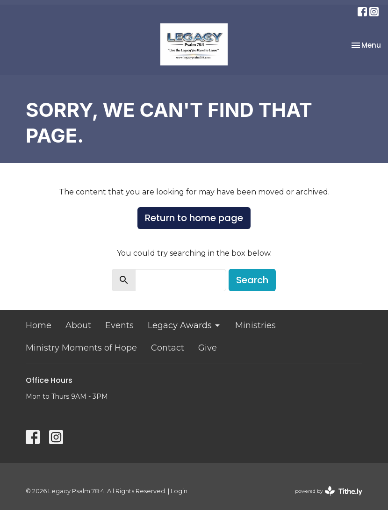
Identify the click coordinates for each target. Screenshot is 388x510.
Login (179, 491)
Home (38, 325)
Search (252, 280)
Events (119, 325)
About (78, 325)
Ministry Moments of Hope (81, 348)
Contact (167, 348)
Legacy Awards (184, 325)
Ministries (255, 325)
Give (207, 348)
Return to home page (194, 217)
